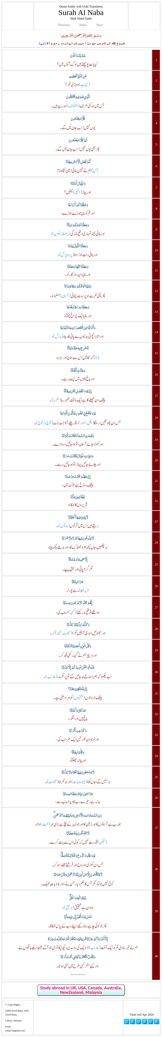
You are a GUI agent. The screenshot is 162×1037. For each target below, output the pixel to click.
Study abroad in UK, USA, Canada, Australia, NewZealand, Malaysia (81, 990)
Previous (64, 25)
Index (83, 25)
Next (99, 25)
